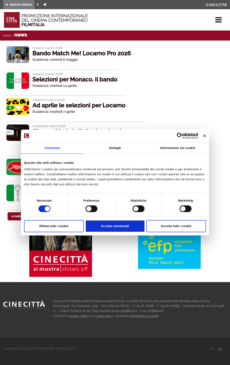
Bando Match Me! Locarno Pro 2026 (81, 53)
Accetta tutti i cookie (176, 226)
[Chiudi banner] (204, 135)
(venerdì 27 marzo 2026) (48, 100)
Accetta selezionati (115, 226)
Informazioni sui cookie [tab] (178, 148)
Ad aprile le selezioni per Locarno (78, 105)
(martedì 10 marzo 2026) (48, 126)
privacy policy (79, 316)
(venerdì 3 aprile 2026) (47, 48)
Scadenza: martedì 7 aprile (53, 112)
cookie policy (104, 316)
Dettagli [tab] (115, 148)
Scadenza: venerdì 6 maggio (55, 60)
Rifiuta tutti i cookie (53, 226)
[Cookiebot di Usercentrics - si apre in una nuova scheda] (180, 136)
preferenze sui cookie (143, 316)
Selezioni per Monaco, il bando (74, 79)
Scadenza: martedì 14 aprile (54, 86)
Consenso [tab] (52, 148)
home (7, 35)
